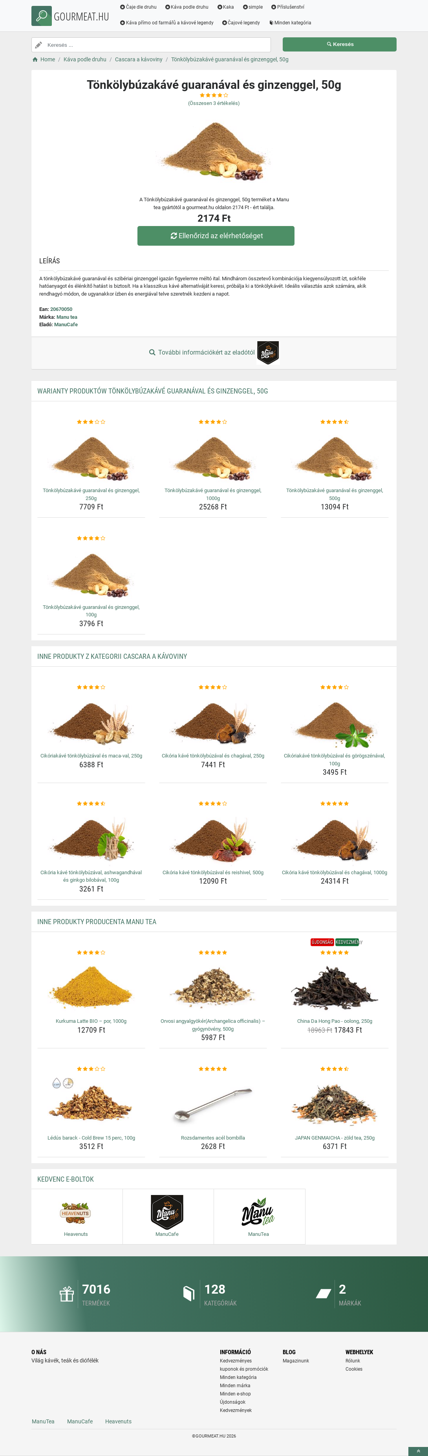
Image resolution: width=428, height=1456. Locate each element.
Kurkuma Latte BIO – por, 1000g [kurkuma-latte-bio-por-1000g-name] (91, 1021)
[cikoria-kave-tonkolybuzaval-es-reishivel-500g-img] (213, 837)
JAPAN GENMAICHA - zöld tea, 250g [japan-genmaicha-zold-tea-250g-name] (335, 1138)
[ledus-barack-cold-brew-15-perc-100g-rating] (91, 1069)
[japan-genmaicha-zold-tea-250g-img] (334, 1102)
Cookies (354, 1369)
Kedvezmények (236, 1410)
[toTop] (418, 1451)
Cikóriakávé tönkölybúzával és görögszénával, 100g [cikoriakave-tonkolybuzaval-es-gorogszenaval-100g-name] (334, 760)
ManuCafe (66, 324)
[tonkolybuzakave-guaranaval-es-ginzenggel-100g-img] (91, 571)
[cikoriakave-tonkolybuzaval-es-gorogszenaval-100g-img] (334, 720)
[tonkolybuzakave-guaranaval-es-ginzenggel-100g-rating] (91, 538)
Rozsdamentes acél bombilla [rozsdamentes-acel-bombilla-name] (213, 1138)
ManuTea (43, 1421)
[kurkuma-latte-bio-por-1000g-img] (91, 985)
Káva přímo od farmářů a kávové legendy (166, 23)
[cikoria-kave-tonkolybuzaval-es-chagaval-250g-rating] (213, 687)
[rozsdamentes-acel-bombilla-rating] (213, 1069)
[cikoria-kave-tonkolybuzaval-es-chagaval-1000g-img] (334, 837)
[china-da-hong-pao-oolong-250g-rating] (334, 953)
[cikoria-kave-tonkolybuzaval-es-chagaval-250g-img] (213, 720)
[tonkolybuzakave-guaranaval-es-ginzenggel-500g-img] (334, 455)
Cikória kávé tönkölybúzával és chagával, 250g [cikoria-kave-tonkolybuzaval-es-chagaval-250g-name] (213, 756)
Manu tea (67, 317)
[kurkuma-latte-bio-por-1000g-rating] (91, 953)
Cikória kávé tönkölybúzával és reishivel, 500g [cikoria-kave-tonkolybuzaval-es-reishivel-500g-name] (213, 872)
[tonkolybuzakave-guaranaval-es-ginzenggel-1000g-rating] (213, 422)
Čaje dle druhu (138, 7)
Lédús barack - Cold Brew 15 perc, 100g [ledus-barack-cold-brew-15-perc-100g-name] (91, 1138)
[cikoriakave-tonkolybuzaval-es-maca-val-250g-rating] (91, 687)
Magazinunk (296, 1361)
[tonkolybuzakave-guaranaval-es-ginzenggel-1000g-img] (213, 455)
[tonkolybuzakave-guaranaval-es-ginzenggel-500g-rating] (334, 422)
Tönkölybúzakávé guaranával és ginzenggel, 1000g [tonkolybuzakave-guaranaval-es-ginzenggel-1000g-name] (213, 494)
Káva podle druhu (187, 7)
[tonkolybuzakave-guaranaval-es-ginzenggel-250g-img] (91, 455)
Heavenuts (118, 1421)
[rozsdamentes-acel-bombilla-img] (213, 1102)
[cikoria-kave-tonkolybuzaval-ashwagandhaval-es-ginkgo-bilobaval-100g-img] (91, 837)
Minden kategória (290, 23)
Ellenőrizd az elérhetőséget (216, 235)
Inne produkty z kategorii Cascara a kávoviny (112, 656)
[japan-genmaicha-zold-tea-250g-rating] (334, 1069)
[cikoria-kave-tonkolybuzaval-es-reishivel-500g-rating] (213, 804)
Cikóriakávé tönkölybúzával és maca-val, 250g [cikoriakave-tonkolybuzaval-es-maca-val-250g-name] (91, 756)
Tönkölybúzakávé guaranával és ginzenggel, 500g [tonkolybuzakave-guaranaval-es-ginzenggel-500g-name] (334, 494)
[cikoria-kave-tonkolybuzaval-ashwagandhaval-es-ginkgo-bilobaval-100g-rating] (91, 804)
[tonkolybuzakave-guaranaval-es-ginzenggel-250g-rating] (91, 422)
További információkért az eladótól (214, 353)
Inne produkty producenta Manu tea (96, 921)
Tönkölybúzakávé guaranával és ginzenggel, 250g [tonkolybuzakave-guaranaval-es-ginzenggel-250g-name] (91, 494)
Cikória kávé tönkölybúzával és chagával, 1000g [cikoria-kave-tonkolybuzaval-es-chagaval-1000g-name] (334, 872)
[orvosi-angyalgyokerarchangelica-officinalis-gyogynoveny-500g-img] (213, 985)
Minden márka (235, 1385)
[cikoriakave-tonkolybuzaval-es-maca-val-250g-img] (91, 720)
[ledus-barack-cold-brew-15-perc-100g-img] (91, 1102)
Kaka (225, 7)
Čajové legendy (240, 23)
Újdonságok (232, 1402)
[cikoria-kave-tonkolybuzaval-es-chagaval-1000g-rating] (334, 804)
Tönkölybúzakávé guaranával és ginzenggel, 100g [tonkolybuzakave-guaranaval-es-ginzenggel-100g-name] (91, 611)
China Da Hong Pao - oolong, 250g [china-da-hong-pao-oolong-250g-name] (334, 1021)
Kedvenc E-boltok (65, 1179)
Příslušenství (287, 7)
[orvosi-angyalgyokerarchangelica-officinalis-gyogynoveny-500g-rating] (213, 953)
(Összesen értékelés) (214, 103)
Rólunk (353, 1361)
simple (252, 7)
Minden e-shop (235, 1394)
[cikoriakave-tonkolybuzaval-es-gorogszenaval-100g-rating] (334, 687)
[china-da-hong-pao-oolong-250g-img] (334, 985)
